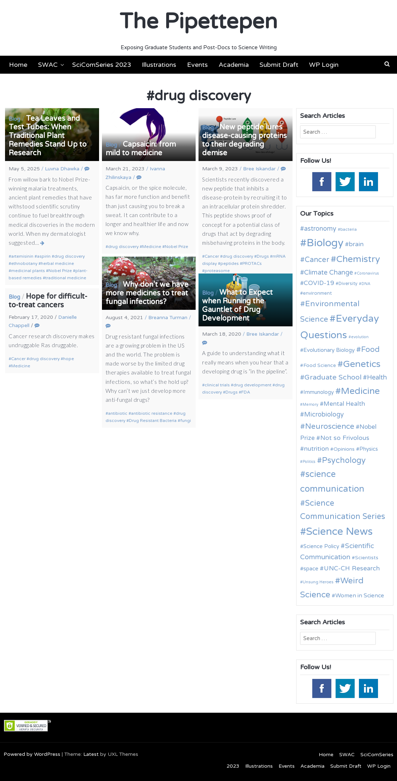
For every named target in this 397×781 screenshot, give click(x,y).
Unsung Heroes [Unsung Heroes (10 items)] (318, 581)
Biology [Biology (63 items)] (325, 242)
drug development (252, 384)
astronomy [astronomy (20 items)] (320, 229)
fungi (185, 420)
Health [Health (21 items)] (377, 377)
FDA (245, 392)
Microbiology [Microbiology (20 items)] (324, 414)
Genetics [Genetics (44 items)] (361, 363)
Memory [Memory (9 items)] (310, 404)
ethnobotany (24, 263)
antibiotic (117, 413)
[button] (387, 64)
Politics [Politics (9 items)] (309, 461)
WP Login (323, 65)
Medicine (151, 246)
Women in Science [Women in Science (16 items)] (359, 595)
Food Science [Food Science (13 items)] (319, 365)
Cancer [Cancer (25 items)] (317, 260)
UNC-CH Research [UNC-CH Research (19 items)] (352, 568)
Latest (91, 754)
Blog (14, 119)
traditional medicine (65, 277)
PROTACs (252, 263)
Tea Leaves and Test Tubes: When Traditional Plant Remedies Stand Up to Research (48, 135)
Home (18, 65)
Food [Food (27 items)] (370, 349)
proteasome (217, 270)
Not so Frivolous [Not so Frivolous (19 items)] (344, 438)
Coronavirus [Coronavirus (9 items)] (368, 273)
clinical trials (217, 384)
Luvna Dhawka (62, 169)
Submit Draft (279, 65)
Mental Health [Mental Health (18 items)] (344, 404)
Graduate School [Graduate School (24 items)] (332, 377)
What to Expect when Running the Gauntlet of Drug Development (237, 305)
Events (197, 65)
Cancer (212, 256)
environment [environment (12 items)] (317, 293)
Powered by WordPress (32, 754)
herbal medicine (57, 263)
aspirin (44, 256)
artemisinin (22, 256)
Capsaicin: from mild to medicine (141, 148)
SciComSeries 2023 (101, 65)
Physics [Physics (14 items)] (368, 449)
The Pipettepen (198, 22)
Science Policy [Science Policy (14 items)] (321, 546)
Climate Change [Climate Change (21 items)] (328, 272)
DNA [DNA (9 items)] (365, 283)
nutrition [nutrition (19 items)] (316, 448)
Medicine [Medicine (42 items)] (360, 391)
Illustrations (159, 65)
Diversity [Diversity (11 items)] (348, 283)
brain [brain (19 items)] (356, 244)
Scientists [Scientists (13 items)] (366, 558)
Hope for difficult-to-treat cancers (48, 300)
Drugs (263, 256)
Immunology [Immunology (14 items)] (318, 392)
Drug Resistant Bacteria (153, 420)
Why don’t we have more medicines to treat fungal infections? (147, 293)
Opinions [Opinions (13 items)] (344, 449)
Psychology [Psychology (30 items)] (344, 460)
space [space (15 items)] (310, 568)
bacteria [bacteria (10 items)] (348, 229)
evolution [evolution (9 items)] (360, 337)
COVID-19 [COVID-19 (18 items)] (319, 283)
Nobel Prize (60, 270)
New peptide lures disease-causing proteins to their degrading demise (244, 140)
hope (68, 358)
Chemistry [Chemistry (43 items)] (358, 259)
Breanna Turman (167, 317)
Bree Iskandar (259, 169)
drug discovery (69, 256)
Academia (234, 65)
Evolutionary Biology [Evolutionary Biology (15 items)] (329, 350)
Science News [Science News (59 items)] (339, 531)
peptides (229, 263)
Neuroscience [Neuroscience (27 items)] (329, 426)
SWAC (48, 65)
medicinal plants (28, 270)
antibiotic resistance (151, 413)
